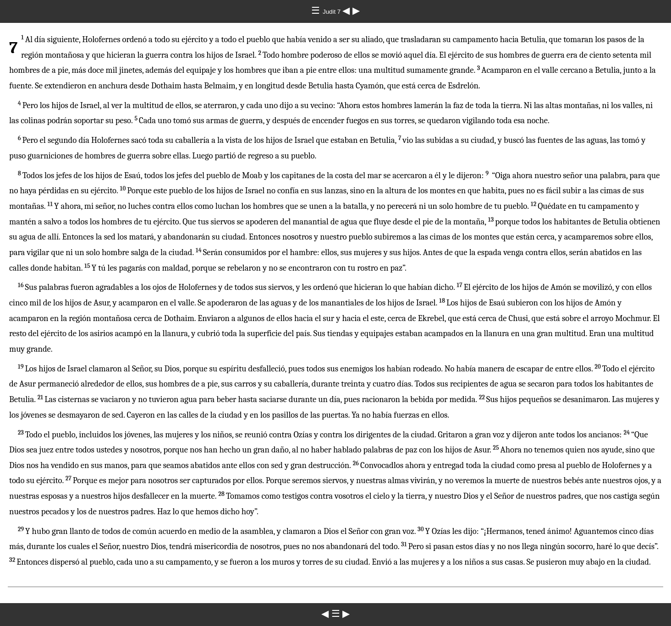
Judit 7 (332, 11)
